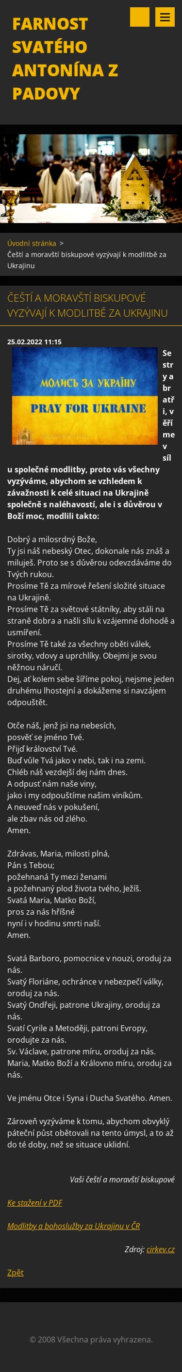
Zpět (15, 1272)
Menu (165, 17)
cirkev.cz (161, 1249)
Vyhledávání (139, 17)
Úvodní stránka (31, 243)
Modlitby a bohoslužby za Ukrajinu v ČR (73, 1226)
